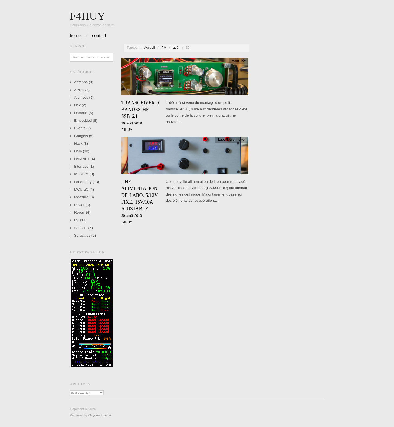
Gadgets (81, 136)
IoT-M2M (81, 174)
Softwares (82, 235)
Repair (79, 212)
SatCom (80, 228)
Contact (99, 35)
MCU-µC (81, 189)
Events (79, 128)
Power (79, 205)
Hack (78, 143)
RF (76, 220)
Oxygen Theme (99, 415)
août (176, 47)
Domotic (81, 113)
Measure (81, 197)
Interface (81, 166)
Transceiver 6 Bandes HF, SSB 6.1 (140, 109)
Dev (77, 105)
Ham (78, 151)
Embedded (83, 120)
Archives (81, 97)
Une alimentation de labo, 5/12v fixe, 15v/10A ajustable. (139, 195)
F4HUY (126, 130)
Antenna (81, 82)
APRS (79, 90)
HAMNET (82, 159)
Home (75, 35)
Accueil (149, 47)
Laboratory (83, 182)
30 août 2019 (131, 123)
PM (163, 47)
